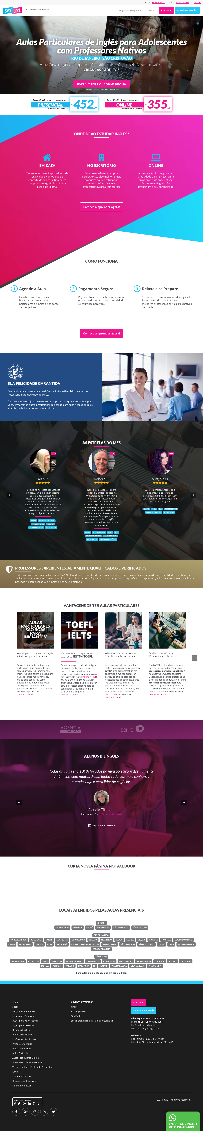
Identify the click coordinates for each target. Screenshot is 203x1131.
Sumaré (103, 966)
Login (15, 1071)
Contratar (166, 10)
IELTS (77, 656)
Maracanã (61, 944)
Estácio (93, 939)
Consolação (125, 961)
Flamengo (106, 939)
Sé (94, 966)
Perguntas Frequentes (130, 10)
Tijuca (161, 944)
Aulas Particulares (21, 1053)
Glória (130, 939)
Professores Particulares (25, 1039)
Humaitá (153, 939)
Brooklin (57, 961)
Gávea (119, 939)
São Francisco (121, 927)
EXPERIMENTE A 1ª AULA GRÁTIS (101, 83)
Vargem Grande (186, 944)
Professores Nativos (22, 1034)
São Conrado (128, 944)
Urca (171, 944)
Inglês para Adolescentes (25, 1020)
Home (15, 1002)
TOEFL (88, 656)
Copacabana (78, 939)
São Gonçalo (140, 927)
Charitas (77, 927)
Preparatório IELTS (21, 1048)
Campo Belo (93, 961)
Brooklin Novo (74, 961)
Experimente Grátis (187, 10)
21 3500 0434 (158, 3)
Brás (45, 961)
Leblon (39, 944)
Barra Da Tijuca (18, 939)
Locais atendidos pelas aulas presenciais (92, 1020)
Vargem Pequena (101, 949)
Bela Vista (33, 961)
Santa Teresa (109, 944)
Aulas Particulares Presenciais (28, 1062)
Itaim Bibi (159, 961)
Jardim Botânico (183, 939)
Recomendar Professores (25, 1081)
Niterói (101, 923)
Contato (152, 10)
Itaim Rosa (83, 966)
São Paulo (101, 956)
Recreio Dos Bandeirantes (85, 944)
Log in (197, 3)
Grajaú (141, 939)
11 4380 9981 (182, 3)
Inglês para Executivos (24, 1025)
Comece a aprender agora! (101, 207)
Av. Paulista (18, 961)
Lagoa (11, 944)
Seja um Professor (21, 1085)
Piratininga (103, 927)
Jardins (172, 961)
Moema (45, 966)
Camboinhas (62, 927)
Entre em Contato (21, 1076)
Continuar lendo (25, 694)
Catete (48, 939)
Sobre (15, 1006)
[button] (9, 495)
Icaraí (89, 927)
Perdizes (57, 966)
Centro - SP (109, 961)
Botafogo (36, 939)
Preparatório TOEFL (22, 1043)
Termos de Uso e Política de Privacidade (33, 1067)
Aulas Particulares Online (25, 1057)
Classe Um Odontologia (112, 814)
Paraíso (70, 966)
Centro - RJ (62, 939)
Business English (21, 1029)
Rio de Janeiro (101, 935)
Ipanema (166, 939)
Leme (49, 944)
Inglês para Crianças (23, 1016)
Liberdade (186, 961)
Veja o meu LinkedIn (104, 825)
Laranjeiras (25, 944)
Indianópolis (144, 961)
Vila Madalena (119, 966)
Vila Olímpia (155, 966)
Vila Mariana (137, 966)
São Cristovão (146, 944)
